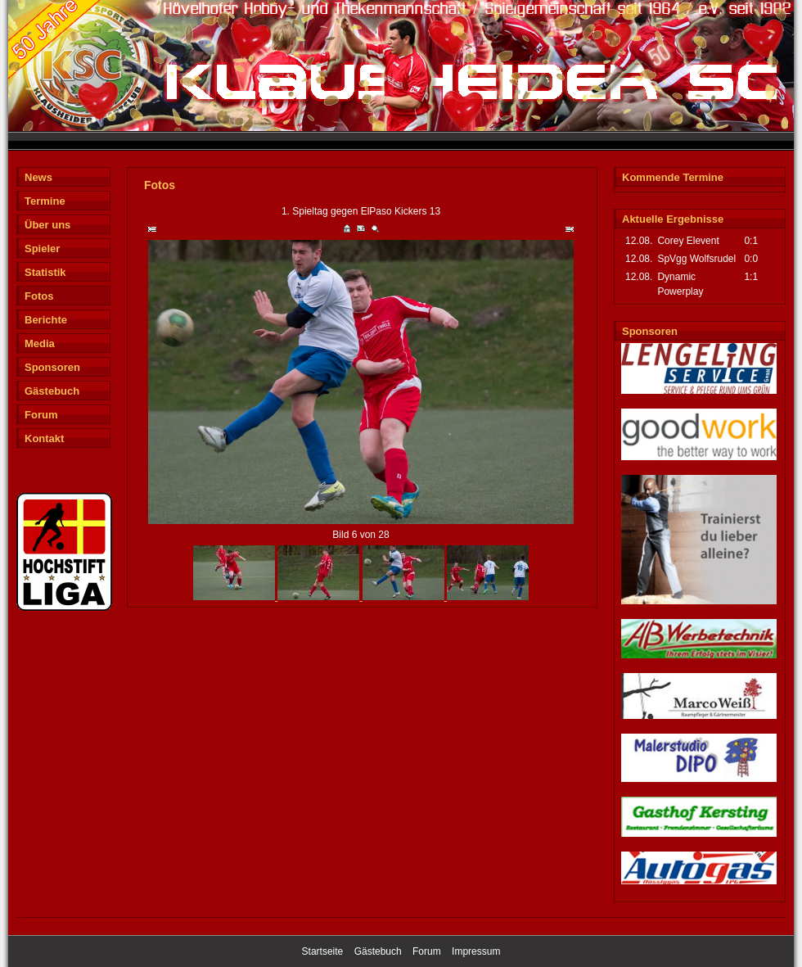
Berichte (46, 320)
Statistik (45, 272)
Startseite (323, 951)
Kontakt (44, 438)
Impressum (476, 951)
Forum (41, 415)
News (38, 177)
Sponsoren (52, 367)
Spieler (42, 248)
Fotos (39, 296)
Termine (45, 201)
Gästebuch (52, 391)
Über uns (47, 225)
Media (40, 343)
